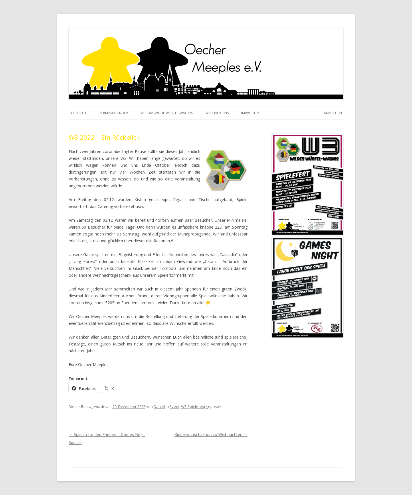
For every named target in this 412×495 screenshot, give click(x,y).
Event (174, 406)
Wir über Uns (217, 113)
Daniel (159, 406)
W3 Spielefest (193, 406)
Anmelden (333, 113)
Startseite (78, 113)
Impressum (250, 113)
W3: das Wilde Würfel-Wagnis (166, 113)
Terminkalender (113, 113)
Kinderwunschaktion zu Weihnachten (211, 434)
